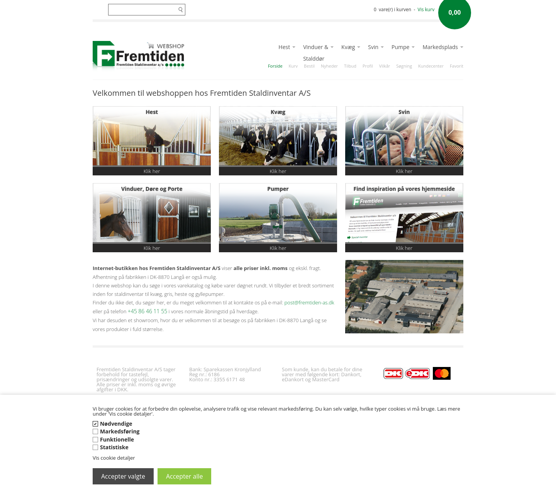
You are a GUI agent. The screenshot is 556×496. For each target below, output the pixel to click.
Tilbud (350, 66)
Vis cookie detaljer (114, 457)
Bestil (309, 66)
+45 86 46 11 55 (147, 311)
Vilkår (384, 66)
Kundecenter (431, 66)
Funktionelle (117, 439)
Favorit (456, 66)
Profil (368, 66)
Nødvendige (116, 423)
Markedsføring (120, 431)
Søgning (404, 66)
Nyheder (329, 66)
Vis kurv (426, 9)
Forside (275, 66)
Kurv (293, 66)
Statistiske (114, 447)
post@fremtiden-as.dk (309, 302)
